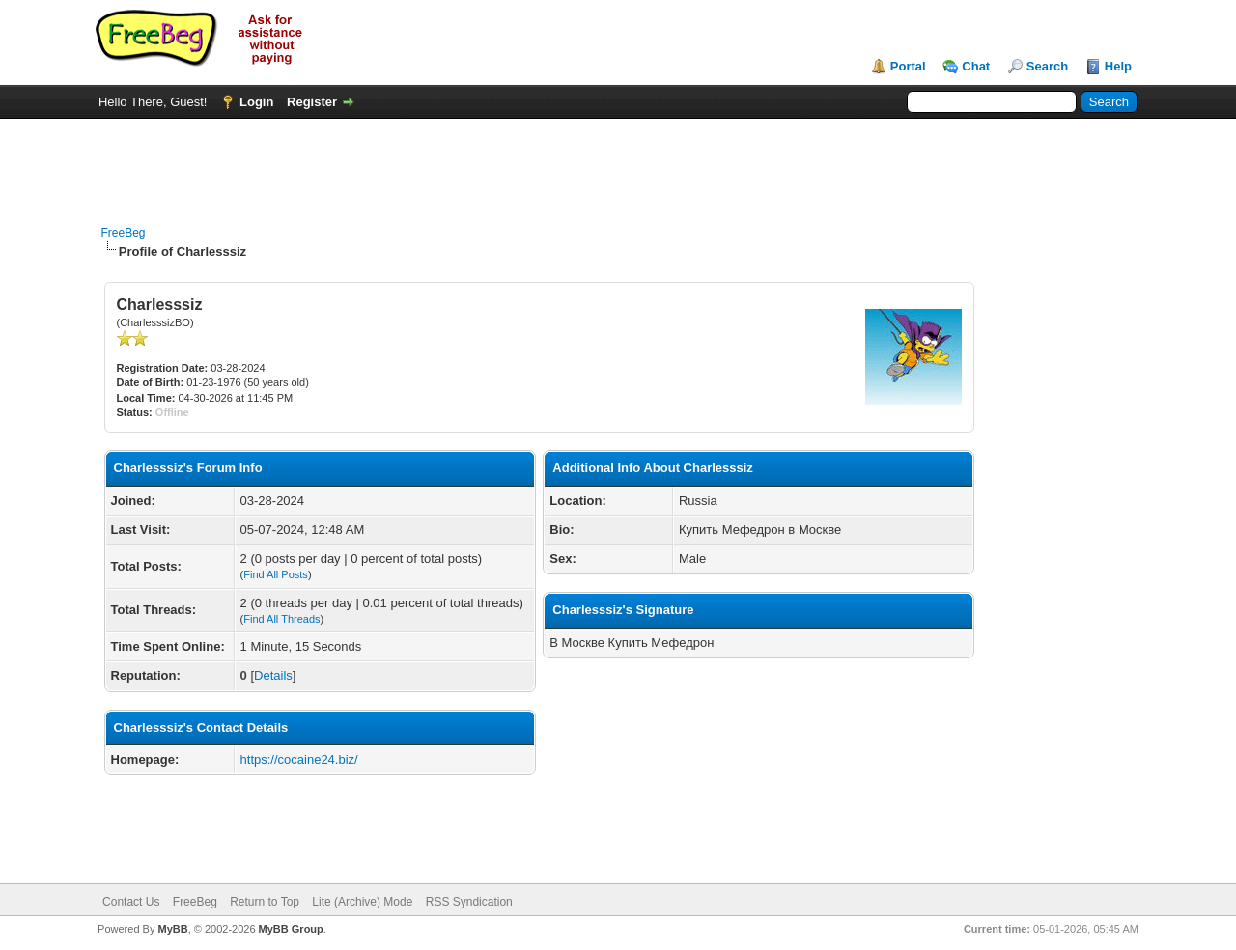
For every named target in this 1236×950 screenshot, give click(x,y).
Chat (976, 66)
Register (312, 102)
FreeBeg (123, 232)
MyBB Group (291, 929)
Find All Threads (281, 619)
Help (1118, 66)
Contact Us (130, 901)
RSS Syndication (469, 901)
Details (273, 675)
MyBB (172, 929)
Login (256, 102)
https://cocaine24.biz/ (299, 759)
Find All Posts (275, 574)
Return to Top (264, 901)
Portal (908, 66)
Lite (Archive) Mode (362, 901)
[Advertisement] (618, 162)
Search (1047, 66)
